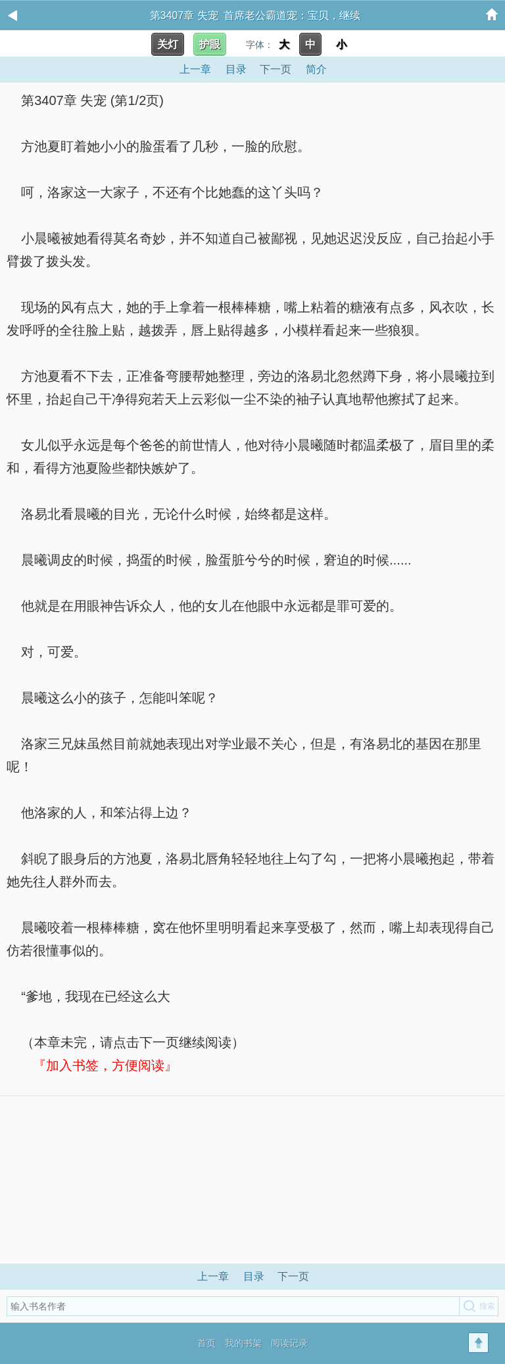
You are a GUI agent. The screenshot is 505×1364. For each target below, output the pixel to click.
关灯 (167, 44)
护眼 (209, 44)
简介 (316, 69)
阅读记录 (289, 1343)
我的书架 (243, 1343)
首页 (206, 1343)
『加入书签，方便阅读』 (105, 1065)
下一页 (275, 69)
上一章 (195, 69)
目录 (236, 69)
